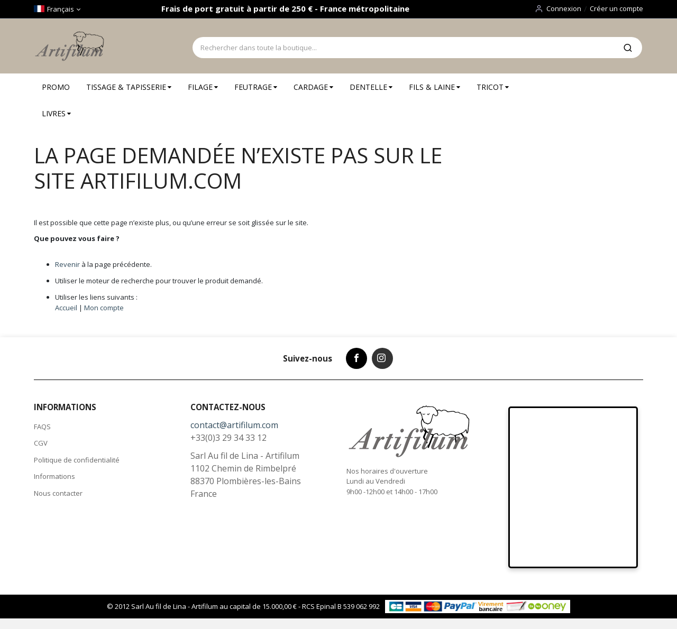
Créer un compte (616, 8)
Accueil (66, 307)
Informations (54, 476)
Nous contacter (58, 493)
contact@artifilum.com (234, 425)
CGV (41, 443)
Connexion (563, 8)
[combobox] (403, 47)
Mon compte (104, 307)
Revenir (67, 264)
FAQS (42, 426)
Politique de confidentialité (77, 460)
